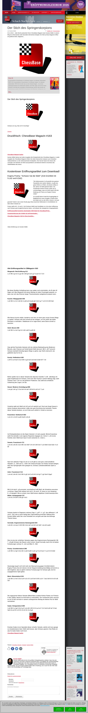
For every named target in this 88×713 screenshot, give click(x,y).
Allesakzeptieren (81, 709)
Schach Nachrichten (23, 21)
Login (77, 12)
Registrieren (21, 682)
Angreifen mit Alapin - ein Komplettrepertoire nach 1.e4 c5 (75, 652)
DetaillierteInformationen (59, 709)
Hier (66, 704)
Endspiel (24, 645)
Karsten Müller (30, 645)
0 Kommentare (56, 31)
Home (13, 12)
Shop (6, 12)
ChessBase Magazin (16, 645)
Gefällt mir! (49, 31)
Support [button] (45, 12)
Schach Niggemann (51, 652)
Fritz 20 (10, 78)
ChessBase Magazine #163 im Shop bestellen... (20, 216)
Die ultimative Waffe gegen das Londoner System (74, 671)
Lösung (9, 131)
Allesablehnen (70, 709)
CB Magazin (35, 12)
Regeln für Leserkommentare (14, 676)
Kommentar (10, 684)
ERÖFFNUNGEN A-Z (23, 12)
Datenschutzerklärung (45, 705)
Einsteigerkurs (56, 12)
